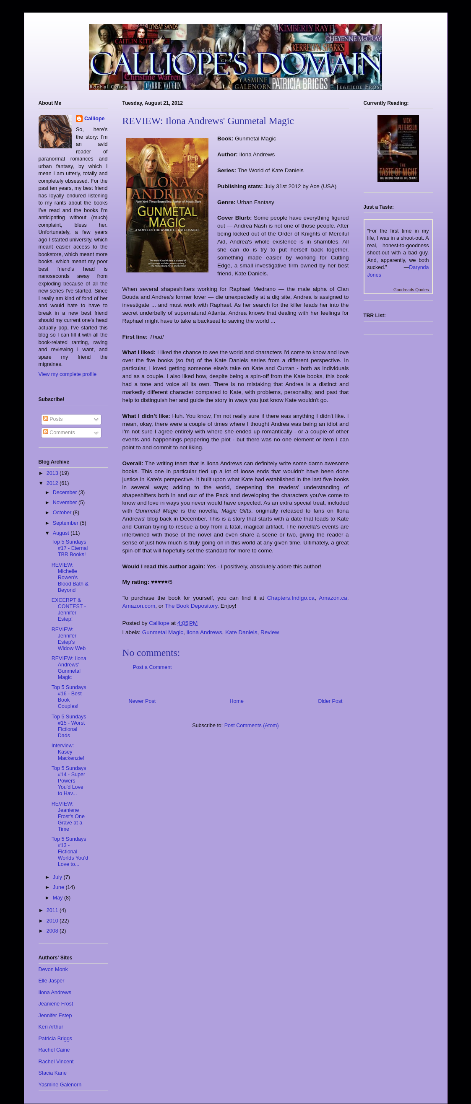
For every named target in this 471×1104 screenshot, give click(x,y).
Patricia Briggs (56, 1039)
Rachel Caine (54, 1050)
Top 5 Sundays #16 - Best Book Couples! (69, 696)
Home (237, 701)
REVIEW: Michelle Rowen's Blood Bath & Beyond (70, 577)
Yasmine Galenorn (60, 1085)
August (61, 533)
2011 (53, 910)
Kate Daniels (241, 632)
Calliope (94, 119)
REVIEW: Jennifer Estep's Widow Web (69, 639)
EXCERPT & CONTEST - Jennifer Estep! (69, 609)
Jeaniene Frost (56, 1004)
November (65, 502)
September (66, 523)
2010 (53, 921)
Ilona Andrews (204, 632)
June (59, 887)
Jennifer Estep (55, 1015)
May (58, 898)
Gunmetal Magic (162, 632)
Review (269, 632)
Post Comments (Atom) (251, 725)
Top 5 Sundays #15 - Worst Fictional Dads (69, 726)
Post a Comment (152, 667)
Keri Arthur (51, 1027)
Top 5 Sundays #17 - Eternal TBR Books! (70, 548)
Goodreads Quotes (411, 290)
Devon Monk (53, 969)
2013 (53, 473)
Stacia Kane (53, 1073)
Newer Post (142, 701)
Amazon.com (139, 606)
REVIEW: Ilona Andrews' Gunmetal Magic (69, 668)
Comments (59, 432)
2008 (53, 931)
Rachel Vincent (56, 1062)
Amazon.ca (333, 598)
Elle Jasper (52, 981)
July (58, 877)
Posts (53, 419)
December (65, 492)
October (63, 513)
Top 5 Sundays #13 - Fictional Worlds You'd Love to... (70, 851)
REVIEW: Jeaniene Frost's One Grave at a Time (68, 816)
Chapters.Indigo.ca (291, 598)
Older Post (329, 701)
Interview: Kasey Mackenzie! (68, 752)
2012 (53, 483)
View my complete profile (68, 374)
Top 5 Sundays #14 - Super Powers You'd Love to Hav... (69, 780)
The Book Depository (191, 606)
